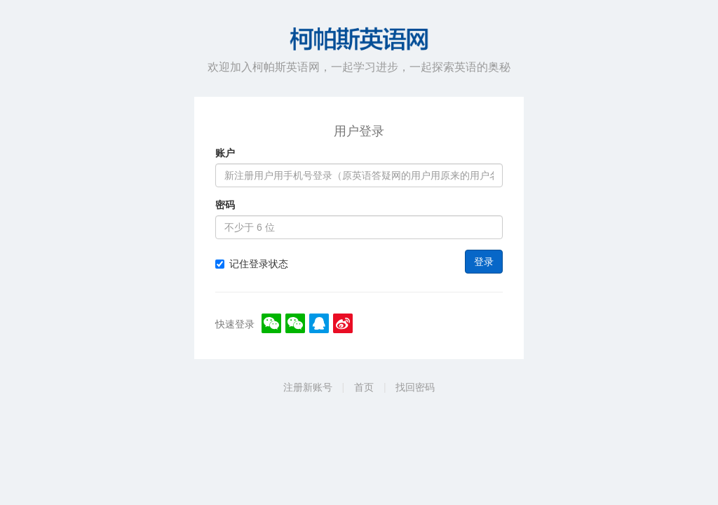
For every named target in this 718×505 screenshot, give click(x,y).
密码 (225, 204)
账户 (225, 153)
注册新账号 (307, 387)
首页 (364, 387)
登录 (484, 261)
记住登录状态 (251, 263)
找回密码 (415, 387)
